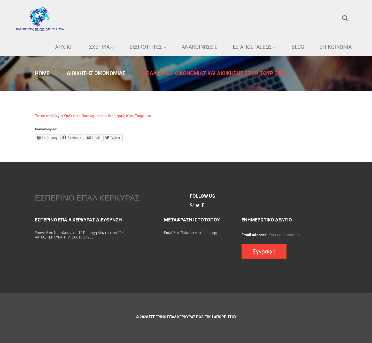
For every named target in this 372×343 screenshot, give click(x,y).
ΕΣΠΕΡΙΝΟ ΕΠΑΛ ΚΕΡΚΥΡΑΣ (87, 198)
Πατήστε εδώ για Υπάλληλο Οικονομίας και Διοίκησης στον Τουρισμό (93, 116)
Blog (297, 47)
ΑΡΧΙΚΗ (63, 47)
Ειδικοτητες (146, 47)
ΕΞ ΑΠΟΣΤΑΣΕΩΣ (254, 47)
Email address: (254, 235)
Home (42, 73)
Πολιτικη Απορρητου (216, 317)
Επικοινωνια (335, 47)
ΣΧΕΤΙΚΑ (100, 47)
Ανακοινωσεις (199, 47)
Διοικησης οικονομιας (96, 73)
